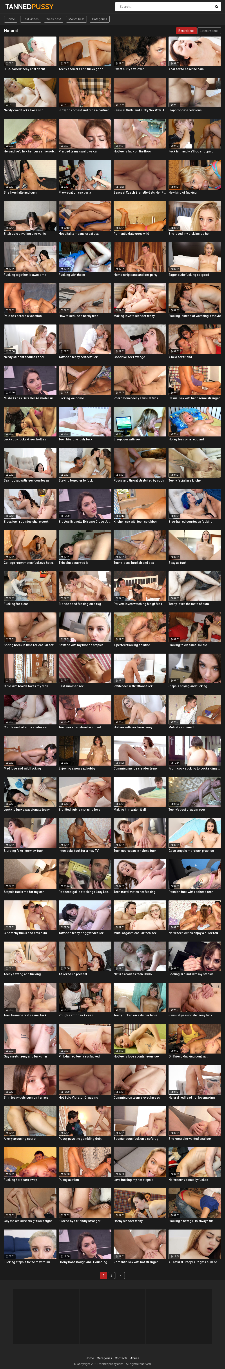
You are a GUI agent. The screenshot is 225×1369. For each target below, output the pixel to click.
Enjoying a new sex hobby (77, 768)
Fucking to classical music (188, 645)
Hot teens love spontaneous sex (136, 1056)
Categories (99, 19)
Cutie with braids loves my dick (26, 686)
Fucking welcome (71, 398)
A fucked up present (73, 974)
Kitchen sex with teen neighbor (135, 521)
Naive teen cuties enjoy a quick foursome (195, 933)
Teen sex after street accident (80, 727)
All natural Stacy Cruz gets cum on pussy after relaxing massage (195, 1262)
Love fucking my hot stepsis (133, 1180)
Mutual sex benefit (181, 727)
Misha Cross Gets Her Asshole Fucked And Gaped (30, 398)
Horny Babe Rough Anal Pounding (83, 1262)
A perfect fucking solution (132, 645)
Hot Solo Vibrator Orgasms (78, 1097)
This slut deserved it (73, 562)
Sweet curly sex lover (129, 69)
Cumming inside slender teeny (136, 768)
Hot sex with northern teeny (133, 727)
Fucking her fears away (20, 1180)
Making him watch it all (130, 809)
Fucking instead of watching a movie (195, 316)
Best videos (31, 19)
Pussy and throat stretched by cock (139, 480)
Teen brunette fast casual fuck (25, 1015)
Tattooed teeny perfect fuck (78, 357)
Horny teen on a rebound (186, 439)
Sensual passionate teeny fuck (190, 1015)
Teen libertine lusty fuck (75, 439)
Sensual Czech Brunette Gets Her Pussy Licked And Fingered (140, 192)
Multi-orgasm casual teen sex (135, 933)
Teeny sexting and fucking (22, 974)
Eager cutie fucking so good (189, 275)
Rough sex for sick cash (76, 1015)
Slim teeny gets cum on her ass (26, 1097)
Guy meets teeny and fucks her (25, 1056)
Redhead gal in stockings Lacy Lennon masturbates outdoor (85, 892)
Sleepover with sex (127, 439)
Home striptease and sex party (135, 275)
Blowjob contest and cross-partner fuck (85, 110)
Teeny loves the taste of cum (189, 604)
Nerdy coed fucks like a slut (23, 110)
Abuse (134, 1358)
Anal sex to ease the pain (186, 69)
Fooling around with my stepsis (191, 974)
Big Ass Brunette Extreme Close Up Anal (85, 521)
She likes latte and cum (20, 192)
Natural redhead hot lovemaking (192, 1097)
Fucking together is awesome (25, 275)
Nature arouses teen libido (133, 974)
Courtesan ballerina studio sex (26, 727)
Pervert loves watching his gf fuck (138, 604)
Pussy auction (69, 1180)
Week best (53, 19)
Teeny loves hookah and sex (134, 562)
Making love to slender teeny (134, 316)
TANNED (16, 6)
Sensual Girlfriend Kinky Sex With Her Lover (140, 110)
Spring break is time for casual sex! (29, 645)
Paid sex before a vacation (23, 316)
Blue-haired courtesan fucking (190, 521)
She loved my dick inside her (189, 233)
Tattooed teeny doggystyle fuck (81, 933)
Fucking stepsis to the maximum (27, 1262)
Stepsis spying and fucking (188, 686)
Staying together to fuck (76, 480)
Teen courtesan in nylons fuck (135, 850)
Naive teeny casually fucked (188, 1180)
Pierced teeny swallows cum (79, 151)
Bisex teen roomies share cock (26, 521)
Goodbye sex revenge (129, 357)
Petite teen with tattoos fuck (133, 686)
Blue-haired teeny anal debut (24, 69)
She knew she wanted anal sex (190, 1138)
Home (11, 19)
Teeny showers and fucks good (81, 69)
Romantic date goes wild (131, 233)
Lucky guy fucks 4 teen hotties (25, 439)
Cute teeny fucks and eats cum (25, 933)
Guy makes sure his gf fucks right (28, 1221)
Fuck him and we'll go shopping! (191, 151)
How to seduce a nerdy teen (78, 316)
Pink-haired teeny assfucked (79, 1056)
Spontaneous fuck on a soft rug (136, 1138)
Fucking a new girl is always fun (191, 1221)
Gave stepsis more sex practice (191, 850)
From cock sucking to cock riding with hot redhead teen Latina (195, 768)
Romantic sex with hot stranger (136, 1262)
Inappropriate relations (185, 110)
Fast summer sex (71, 686)
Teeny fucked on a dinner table (135, 1015)
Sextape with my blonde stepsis (81, 645)
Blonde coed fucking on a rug (80, 604)
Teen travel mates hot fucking (135, 892)
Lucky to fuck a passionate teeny (27, 809)
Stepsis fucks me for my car (24, 892)
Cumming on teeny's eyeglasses (137, 1097)
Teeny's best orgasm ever (187, 809)
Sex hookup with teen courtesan (26, 480)
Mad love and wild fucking (22, 768)
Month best (76, 19)
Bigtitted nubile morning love (79, 809)
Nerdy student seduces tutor (24, 357)
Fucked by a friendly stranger (80, 1221)
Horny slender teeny (128, 1221)
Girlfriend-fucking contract (188, 1056)
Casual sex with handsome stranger (194, 398)
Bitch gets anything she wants (25, 233)
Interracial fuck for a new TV (79, 850)
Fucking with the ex (72, 275)
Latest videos (209, 31)
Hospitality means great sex (79, 233)
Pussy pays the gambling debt (80, 1138)
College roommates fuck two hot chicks (30, 562)
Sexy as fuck (177, 562)
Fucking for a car (16, 604)
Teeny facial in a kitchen (185, 480)
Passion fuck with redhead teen (191, 892)
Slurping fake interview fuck (23, 850)
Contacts (121, 1358)
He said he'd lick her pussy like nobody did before (30, 151)
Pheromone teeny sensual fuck (136, 398)
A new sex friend (180, 357)
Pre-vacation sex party (75, 192)
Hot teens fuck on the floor (132, 151)
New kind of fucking (183, 192)
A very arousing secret (20, 1138)
